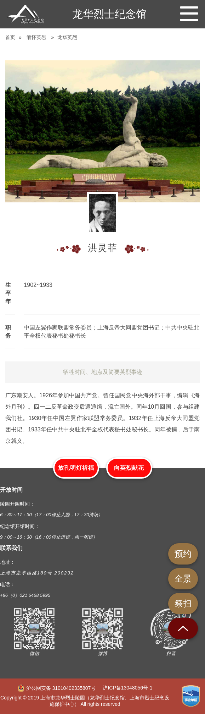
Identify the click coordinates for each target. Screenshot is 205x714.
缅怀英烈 (36, 37)
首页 (10, 37)
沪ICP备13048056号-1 (127, 688)
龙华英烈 (67, 37)
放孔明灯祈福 (76, 468)
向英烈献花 (129, 468)
